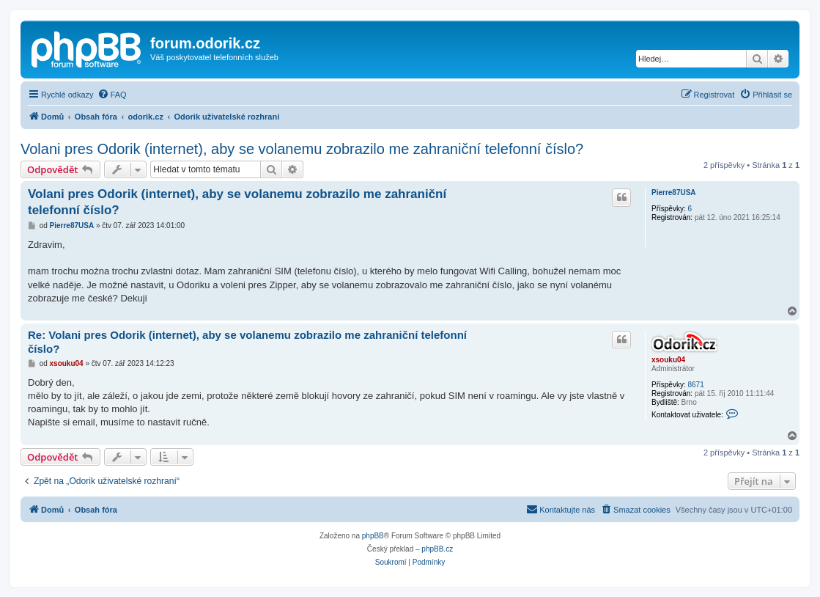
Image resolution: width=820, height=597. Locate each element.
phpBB (373, 536)
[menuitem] (112, 94)
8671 (695, 385)
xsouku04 (668, 360)
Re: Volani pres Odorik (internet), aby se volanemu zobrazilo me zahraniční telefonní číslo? (247, 342)
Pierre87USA (673, 192)
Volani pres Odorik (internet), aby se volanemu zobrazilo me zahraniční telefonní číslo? (302, 149)
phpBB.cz (437, 549)
